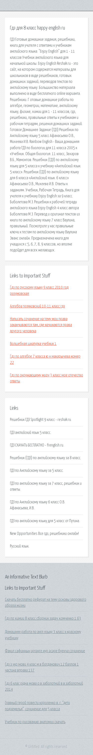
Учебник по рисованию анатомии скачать (35, 722)
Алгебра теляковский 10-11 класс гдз (37, 306)
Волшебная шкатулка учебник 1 (33, 344)
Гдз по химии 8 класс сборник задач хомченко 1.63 (43, 618)
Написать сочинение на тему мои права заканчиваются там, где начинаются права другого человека (41, 325)
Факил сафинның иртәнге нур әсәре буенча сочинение (45, 651)
